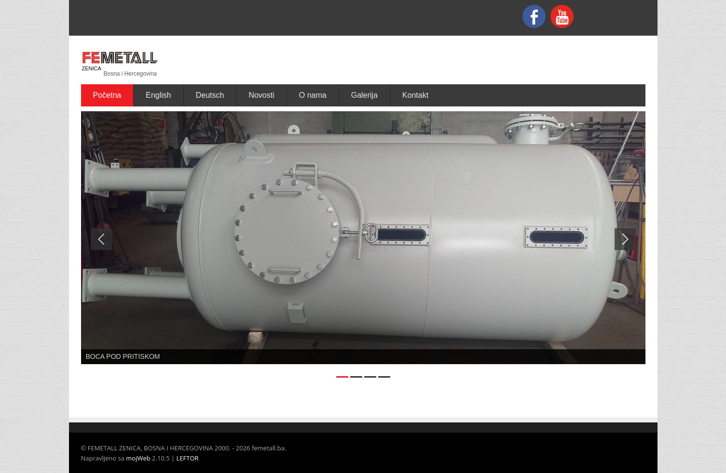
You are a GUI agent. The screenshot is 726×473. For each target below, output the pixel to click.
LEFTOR (188, 458)
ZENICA (91, 68)
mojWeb (138, 458)
